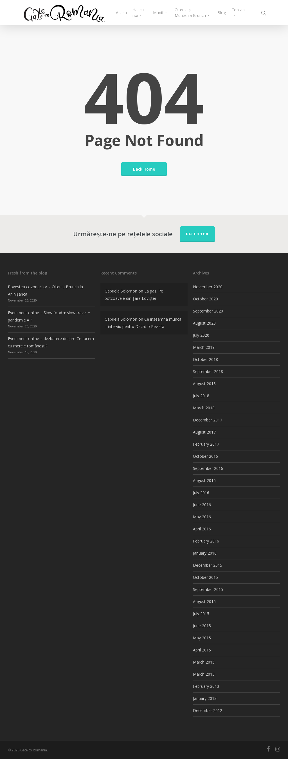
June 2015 (202, 625)
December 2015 (207, 565)
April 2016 (202, 529)
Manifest (161, 12)
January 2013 (205, 698)
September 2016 (208, 468)
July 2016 (201, 492)
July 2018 (201, 395)
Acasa (121, 12)
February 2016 (206, 541)
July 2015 (201, 613)
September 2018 (208, 371)
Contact (238, 11)
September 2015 (208, 589)
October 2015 (205, 577)
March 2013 (204, 674)
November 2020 (207, 286)
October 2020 (205, 299)
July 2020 (201, 335)
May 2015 (202, 637)
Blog (221, 12)
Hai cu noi (138, 12)
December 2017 (207, 420)
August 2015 (204, 601)
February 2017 (206, 444)
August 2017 (204, 432)
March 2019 (204, 347)
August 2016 (204, 480)
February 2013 (206, 686)
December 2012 (207, 710)
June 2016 (202, 504)
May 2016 (202, 516)
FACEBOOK (197, 234)
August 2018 (204, 383)
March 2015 (204, 662)
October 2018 (205, 359)
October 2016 (205, 456)
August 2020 (204, 323)
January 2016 (205, 553)
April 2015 (202, 650)
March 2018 (204, 407)
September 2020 (208, 311)
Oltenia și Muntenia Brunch (192, 12)
